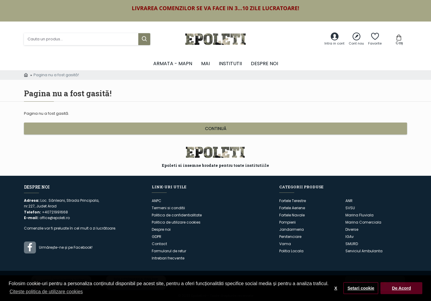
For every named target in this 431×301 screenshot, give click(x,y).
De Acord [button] (401, 288)
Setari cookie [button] (360, 288)
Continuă (215, 129)
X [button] (335, 288)
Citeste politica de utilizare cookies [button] (46, 291)
